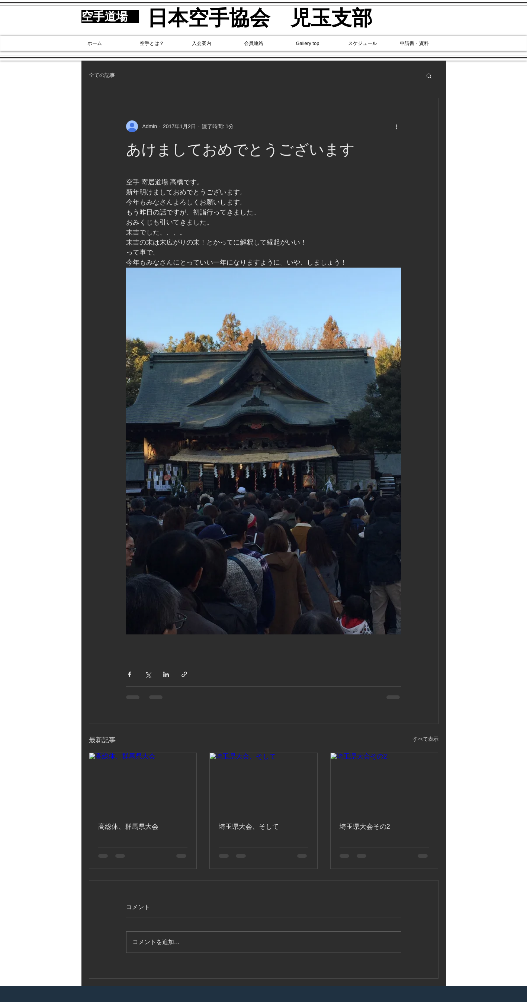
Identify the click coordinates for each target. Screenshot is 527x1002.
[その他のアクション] (396, 126)
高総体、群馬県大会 (128, 826)
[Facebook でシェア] (129, 674)
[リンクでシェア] (184, 674)
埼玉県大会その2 (365, 826)
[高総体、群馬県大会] (143, 783)
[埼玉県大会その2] (384, 783)
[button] (429, 75)
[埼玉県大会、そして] (263, 783)
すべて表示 (425, 739)
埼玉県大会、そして (249, 826)
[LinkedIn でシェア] (166, 674)
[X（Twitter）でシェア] (147, 674)
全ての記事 (102, 75)
